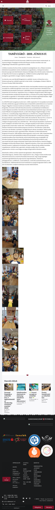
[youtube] (23, 501)
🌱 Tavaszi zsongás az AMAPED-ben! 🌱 (32, 395)
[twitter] (26, 498)
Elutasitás (49, 507)
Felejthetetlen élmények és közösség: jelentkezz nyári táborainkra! (21, 396)
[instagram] (30, 498)
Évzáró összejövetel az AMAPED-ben (46, 395)
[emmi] (14, 419)
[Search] (46, 6)
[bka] (41, 419)
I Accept (6, 479)
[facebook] (1, 1)
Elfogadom (38, 507)
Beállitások (17, 508)
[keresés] (48, 6)
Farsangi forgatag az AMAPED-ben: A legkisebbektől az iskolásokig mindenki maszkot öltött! (9, 400)
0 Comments (6, 411)
